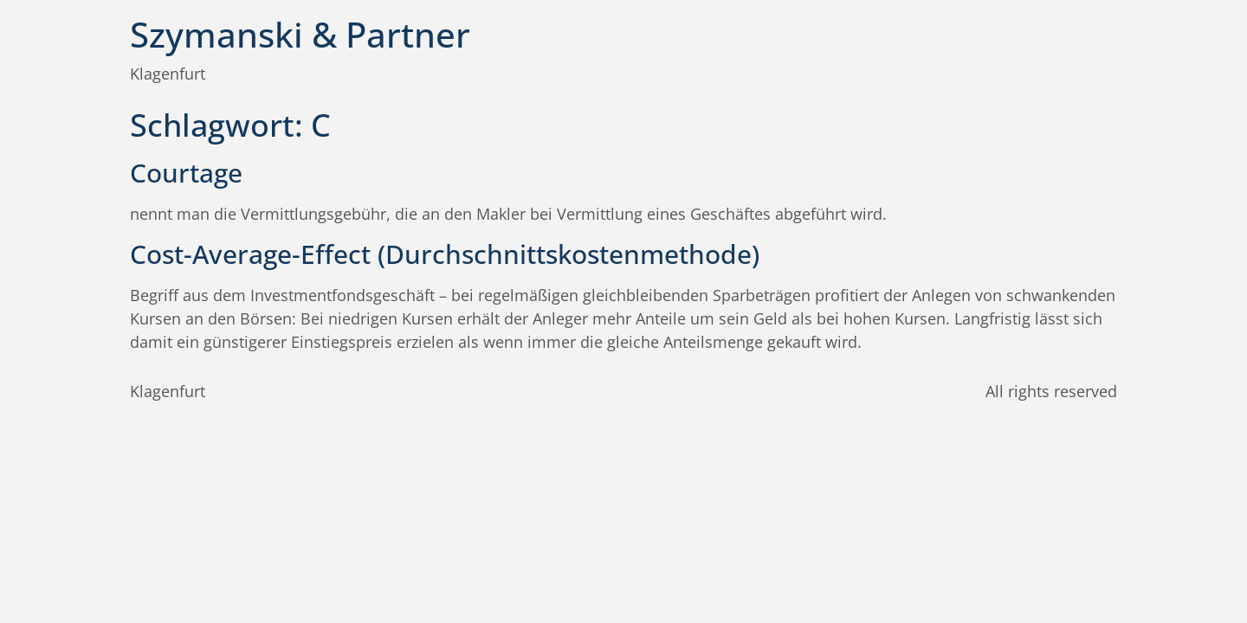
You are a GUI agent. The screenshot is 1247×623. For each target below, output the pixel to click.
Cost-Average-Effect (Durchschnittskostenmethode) (444, 254)
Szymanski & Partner (300, 34)
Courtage (186, 172)
